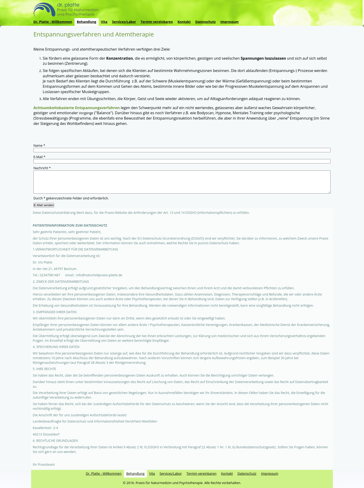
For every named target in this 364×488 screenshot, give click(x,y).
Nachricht (42, 168)
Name (39, 145)
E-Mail (39, 157)
